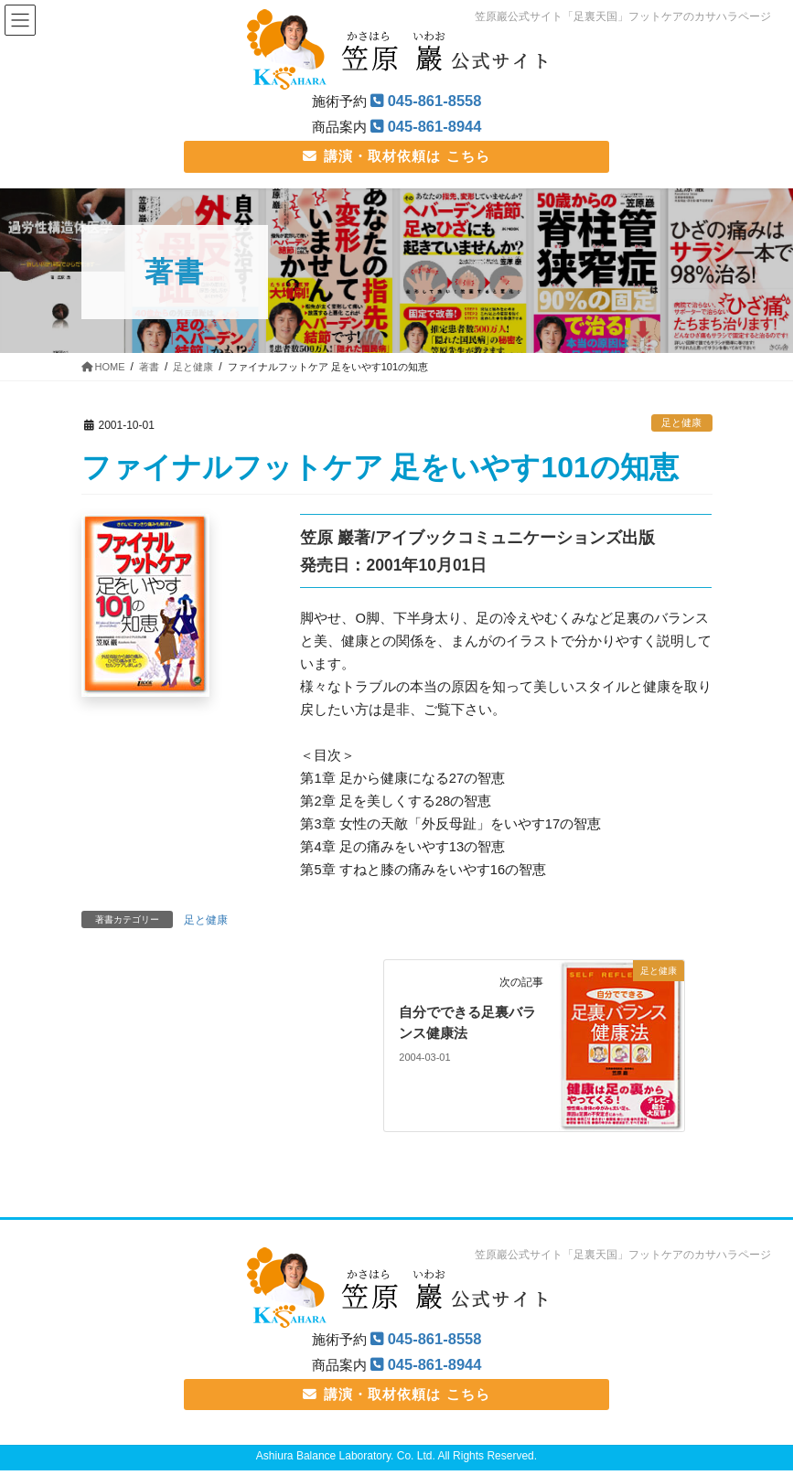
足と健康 (681, 424)
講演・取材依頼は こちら (396, 156)
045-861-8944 (435, 126)
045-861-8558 (435, 101)
